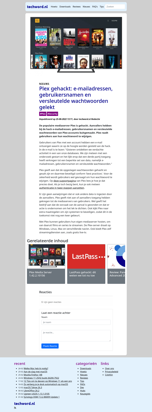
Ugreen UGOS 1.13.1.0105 (36, 393)
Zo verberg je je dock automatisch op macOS (46, 384)
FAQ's (95, 6)
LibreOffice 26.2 (31, 390)
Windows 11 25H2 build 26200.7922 (41, 377)
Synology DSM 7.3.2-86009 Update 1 (42, 396)
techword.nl (37, 6)
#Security (52, 113)
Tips (102, 6)
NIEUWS (44, 83)
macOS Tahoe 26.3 (33, 387)
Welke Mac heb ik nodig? (36, 368)
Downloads (65, 6)
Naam (44, 317)
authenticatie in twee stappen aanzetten (61, 187)
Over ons (109, 368)
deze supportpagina (64, 180)
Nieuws (86, 6)
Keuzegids (85, 393)
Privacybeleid (111, 371)
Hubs (82, 390)
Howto (54, 6)
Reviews (77, 6)
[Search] (115, 6)
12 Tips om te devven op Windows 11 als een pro (48, 381)
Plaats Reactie (50, 346)
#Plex (43, 113)
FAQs (82, 384)
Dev (82, 387)
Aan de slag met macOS (35, 371)
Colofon (109, 374)
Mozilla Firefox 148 (33, 374)
